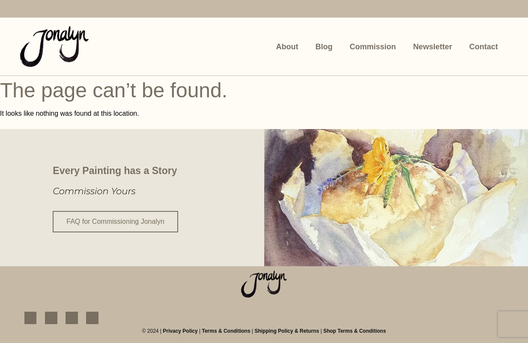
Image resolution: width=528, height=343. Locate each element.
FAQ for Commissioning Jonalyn (115, 221)
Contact (483, 46)
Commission (373, 46)
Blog (324, 46)
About (287, 46)
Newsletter (432, 46)
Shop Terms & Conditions (354, 331)
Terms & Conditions (226, 331)
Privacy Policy (180, 331)
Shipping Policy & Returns (286, 331)
